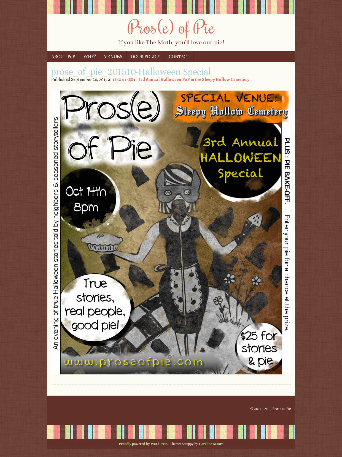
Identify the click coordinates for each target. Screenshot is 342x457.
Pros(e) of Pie (171, 26)
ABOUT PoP (63, 56)
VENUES (113, 56)
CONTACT (179, 56)
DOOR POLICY (145, 56)
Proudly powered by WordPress (143, 444)
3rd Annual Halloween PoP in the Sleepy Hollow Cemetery (193, 80)
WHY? (90, 56)
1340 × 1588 (123, 80)
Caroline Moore (211, 444)
